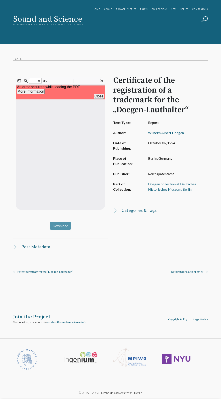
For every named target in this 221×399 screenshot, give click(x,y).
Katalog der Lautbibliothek (187, 272)
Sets (174, 9)
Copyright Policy (177, 319)
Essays (144, 9)
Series (184, 9)
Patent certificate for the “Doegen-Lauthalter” (45, 272)
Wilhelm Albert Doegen (164, 133)
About (108, 9)
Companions (200, 9)
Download (61, 226)
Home (96, 9)
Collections (160, 9)
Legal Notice (200, 319)
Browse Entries (126, 9)
